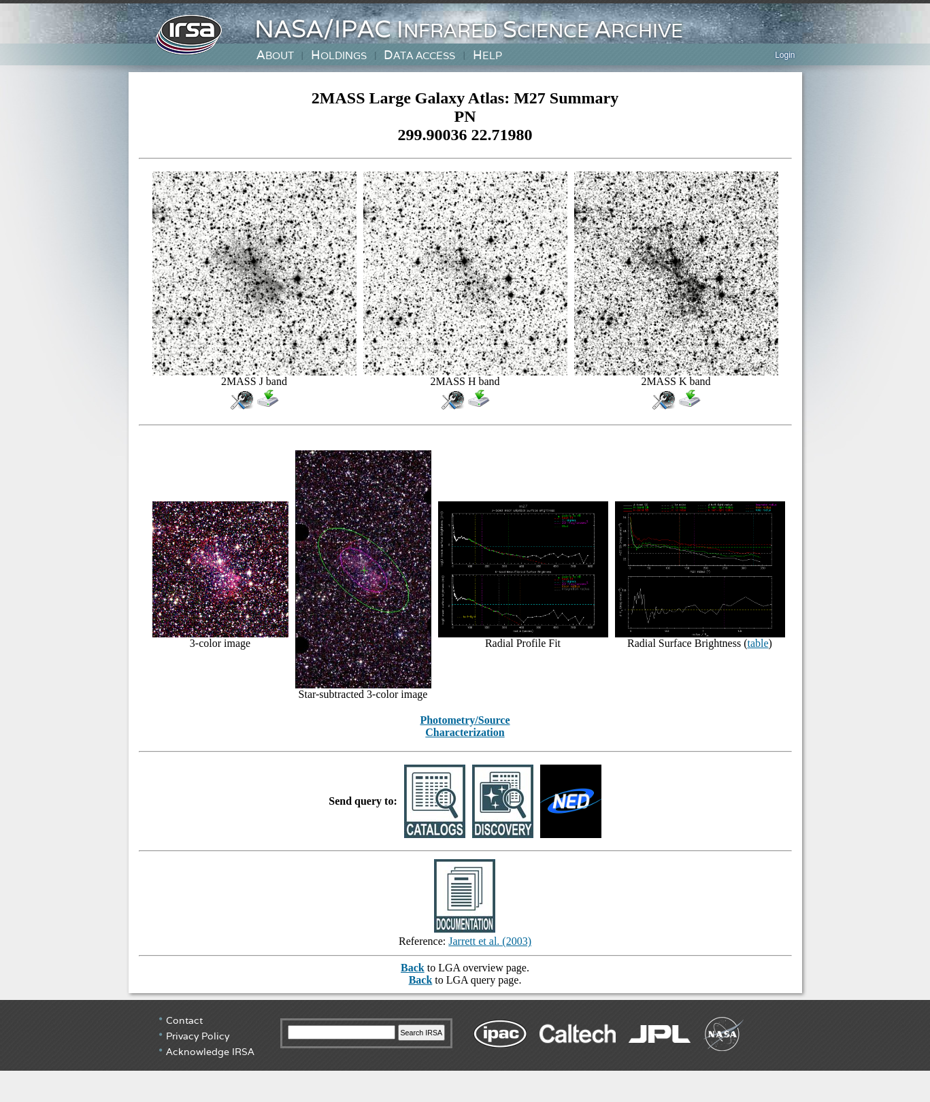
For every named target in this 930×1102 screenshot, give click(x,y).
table (757, 643)
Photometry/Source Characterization (465, 726)
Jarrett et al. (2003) (489, 941)
